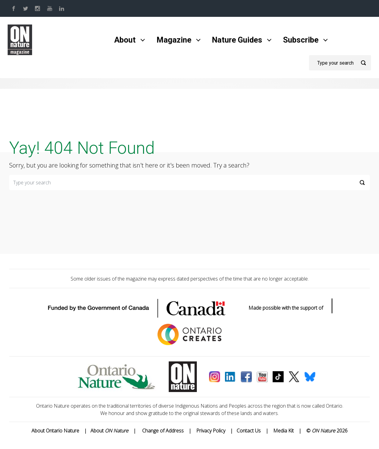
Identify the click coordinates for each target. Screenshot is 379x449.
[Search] (340, 62)
